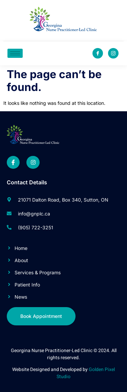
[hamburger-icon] (15, 53)
